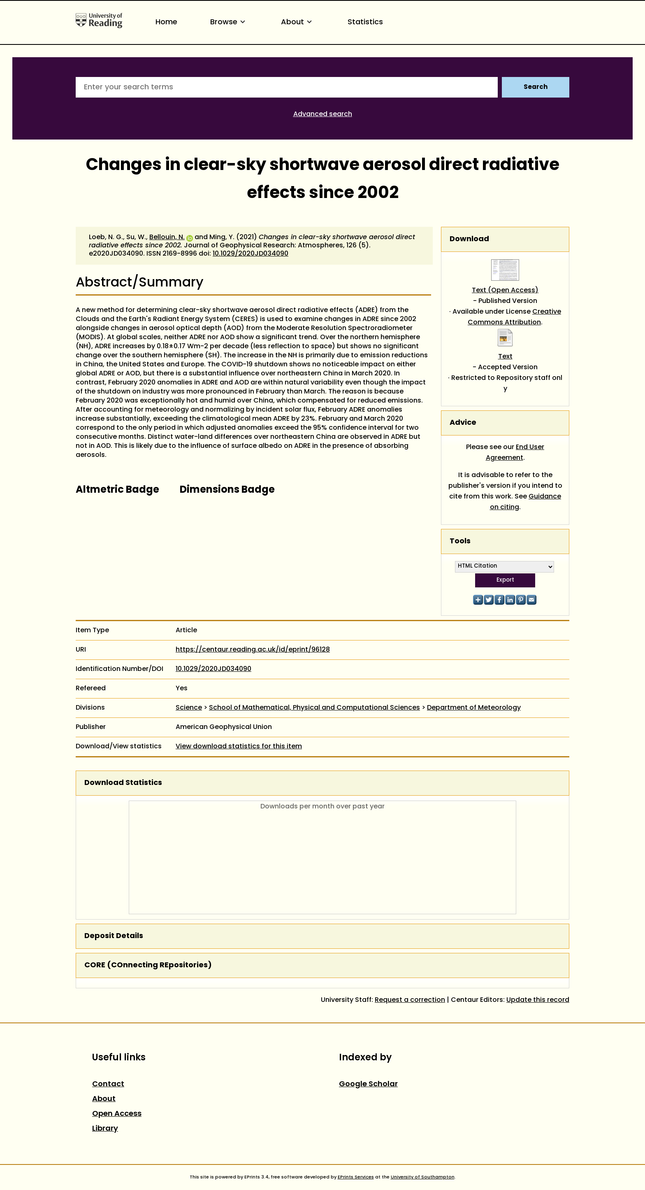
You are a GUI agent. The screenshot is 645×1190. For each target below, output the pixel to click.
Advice (463, 423)
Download (469, 239)
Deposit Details (113, 936)
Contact (108, 1084)
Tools (460, 541)
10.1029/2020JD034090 (250, 254)
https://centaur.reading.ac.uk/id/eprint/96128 (253, 650)
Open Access (117, 1114)
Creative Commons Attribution (514, 317)
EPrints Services (356, 1177)
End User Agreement (515, 452)
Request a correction (410, 1000)
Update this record (537, 1000)
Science (189, 708)
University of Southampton (423, 1177)
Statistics (365, 22)
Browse (229, 22)
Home (166, 22)
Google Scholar (368, 1084)
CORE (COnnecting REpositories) (148, 965)
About (298, 22)
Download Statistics (123, 783)
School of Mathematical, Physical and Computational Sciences (314, 708)
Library (105, 1128)
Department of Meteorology (474, 708)
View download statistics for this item (239, 746)
